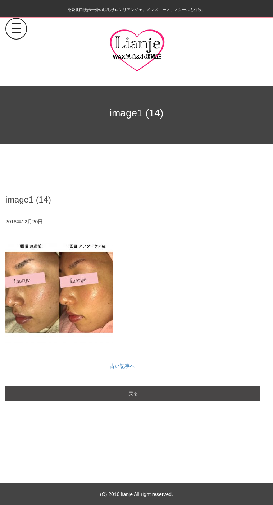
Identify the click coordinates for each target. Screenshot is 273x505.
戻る (133, 393)
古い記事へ (122, 366)
